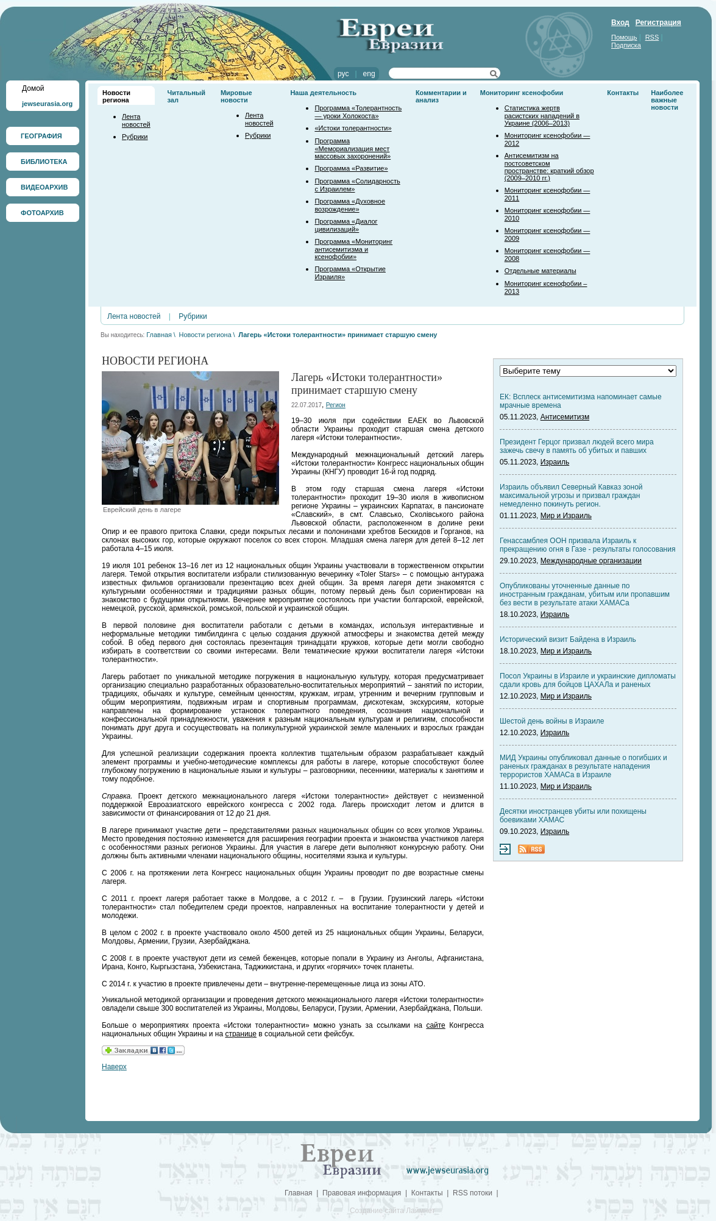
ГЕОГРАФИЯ (41, 136)
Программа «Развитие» (351, 168)
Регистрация (658, 22)
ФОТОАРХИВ (42, 212)
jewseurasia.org (47, 103)
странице (241, 1034)
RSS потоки (472, 1193)
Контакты (623, 92)
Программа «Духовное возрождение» (349, 205)
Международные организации (591, 561)
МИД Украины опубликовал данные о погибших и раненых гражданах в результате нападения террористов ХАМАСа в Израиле (583, 766)
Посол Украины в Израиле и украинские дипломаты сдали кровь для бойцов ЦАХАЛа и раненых (588, 680)
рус (343, 73)
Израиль (555, 462)
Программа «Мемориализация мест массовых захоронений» (352, 148)
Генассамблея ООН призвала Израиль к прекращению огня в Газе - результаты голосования (587, 545)
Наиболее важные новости (667, 100)
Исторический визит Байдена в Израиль (568, 639)
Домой (33, 88)
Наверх (114, 1067)
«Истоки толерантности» (352, 128)
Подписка (626, 45)
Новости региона (116, 96)
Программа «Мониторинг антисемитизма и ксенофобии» (353, 249)
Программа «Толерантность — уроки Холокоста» (358, 111)
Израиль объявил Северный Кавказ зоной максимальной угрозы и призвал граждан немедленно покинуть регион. (571, 495)
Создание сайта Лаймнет (392, 1210)
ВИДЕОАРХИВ (44, 187)
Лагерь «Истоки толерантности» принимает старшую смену (337, 334)
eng (369, 73)
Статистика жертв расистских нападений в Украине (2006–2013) (542, 115)
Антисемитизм (565, 417)
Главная (159, 334)
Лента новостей (136, 120)
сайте (435, 1025)
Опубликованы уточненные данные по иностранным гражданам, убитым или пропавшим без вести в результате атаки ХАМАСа (585, 594)
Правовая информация (361, 1193)
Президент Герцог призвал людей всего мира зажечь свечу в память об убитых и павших (577, 446)
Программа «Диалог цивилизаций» (345, 225)
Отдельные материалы (540, 270)
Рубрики (134, 136)
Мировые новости (236, 96)
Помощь (624, 37)
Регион (336, 405)
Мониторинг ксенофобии (522, 92)
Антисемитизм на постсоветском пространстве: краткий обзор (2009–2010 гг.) (549, 167)
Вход (620, 22)
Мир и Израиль (566, 515)
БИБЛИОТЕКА (44, 161)
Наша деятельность (323, 92)
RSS (652, 37)
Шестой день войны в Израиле (552, 721)
